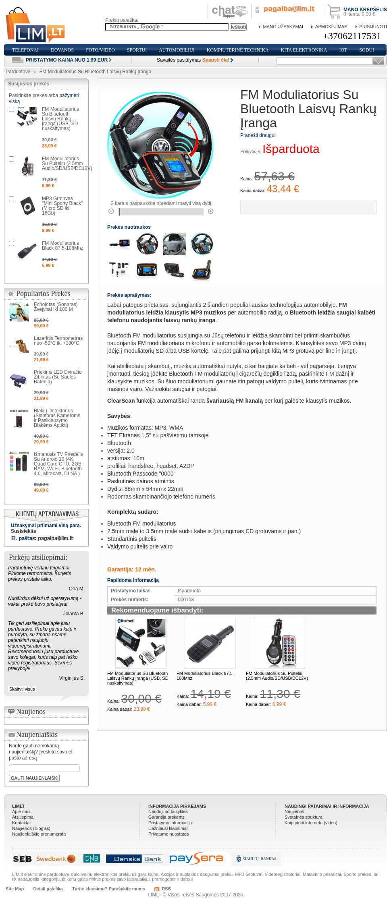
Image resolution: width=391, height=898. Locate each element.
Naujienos (294, 811)
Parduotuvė (18, 71)
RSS (166, 888)
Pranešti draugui (257, 135)
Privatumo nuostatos (168, 834)
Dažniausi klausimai (167, 828)
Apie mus (21, 811)
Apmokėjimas (331, 26)
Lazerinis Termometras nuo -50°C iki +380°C (58, 340)
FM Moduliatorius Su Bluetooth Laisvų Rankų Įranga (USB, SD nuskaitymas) (137, 678)
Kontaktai (21, 822)
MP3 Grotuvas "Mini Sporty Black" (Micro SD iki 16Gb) (62, 206)
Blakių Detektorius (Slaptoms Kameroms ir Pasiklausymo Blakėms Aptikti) (57, 418)
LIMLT (18, 806)
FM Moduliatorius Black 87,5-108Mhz (62, 245)
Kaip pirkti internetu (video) (311, 822)
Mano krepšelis (365, 9)
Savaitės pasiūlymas (193, 60)
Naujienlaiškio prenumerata (39, 834)
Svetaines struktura (303, 817)
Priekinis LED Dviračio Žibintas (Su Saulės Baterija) (58, 377)
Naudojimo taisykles (168, 811)
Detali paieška (48, 888)
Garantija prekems (166, 817)
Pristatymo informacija (170, 822)
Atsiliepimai (23, 817)
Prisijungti (373, 26)
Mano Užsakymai (283, 26)
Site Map (15, 888)
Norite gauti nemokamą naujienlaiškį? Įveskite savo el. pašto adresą (41, 752)
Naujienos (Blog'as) (31, 828)
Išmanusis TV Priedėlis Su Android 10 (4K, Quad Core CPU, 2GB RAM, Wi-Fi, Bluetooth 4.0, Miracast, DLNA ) (58, 463)
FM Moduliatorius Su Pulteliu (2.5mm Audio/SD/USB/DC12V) (277, 676)
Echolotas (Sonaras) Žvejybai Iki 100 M (56, 307)
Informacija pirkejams (177, 806)
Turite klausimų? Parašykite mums (108, 888)
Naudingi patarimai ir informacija (327, 806)
